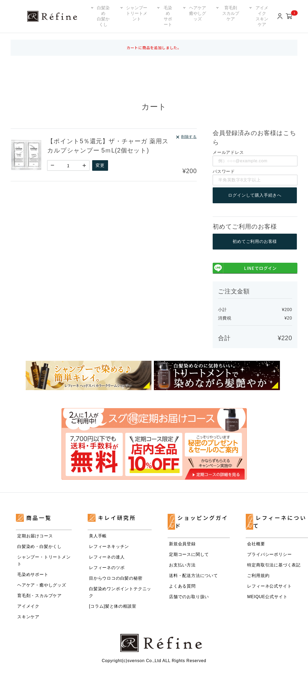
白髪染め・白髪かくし (39, 546)
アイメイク (28, 606)
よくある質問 (182, 586)
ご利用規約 (258, 576)
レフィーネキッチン (109, 546)
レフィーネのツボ (106, 568)
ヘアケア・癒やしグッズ (41, 585)
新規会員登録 (182, 544)
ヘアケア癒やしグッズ (197, 13)
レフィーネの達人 (106, 557)
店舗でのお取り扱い (189, 597)
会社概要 (256, 544)
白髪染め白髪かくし (103, 16)
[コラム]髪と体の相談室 (112, 606)
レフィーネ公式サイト (269, 586)
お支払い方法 (182, 565)
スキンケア (28, 617)
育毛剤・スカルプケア (39, 596)
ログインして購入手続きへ (255, 195)
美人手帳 (98, 536)
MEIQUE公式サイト (267, 597)
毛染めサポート (168, 16)
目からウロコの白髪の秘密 (115, 578)
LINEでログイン (245, 268)
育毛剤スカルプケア (230, 13)
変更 (100, 165)
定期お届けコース (35, 536)
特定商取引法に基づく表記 (274, 565)
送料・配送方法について (193, 576)
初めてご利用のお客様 (255, 241)
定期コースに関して (189, 554)
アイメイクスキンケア (262, 16)
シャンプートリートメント (136, 13)
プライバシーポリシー (269, 554)
